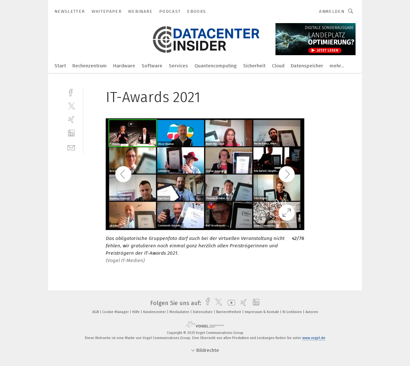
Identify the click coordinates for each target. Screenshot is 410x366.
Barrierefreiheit (229, 312)
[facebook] (71, 92)
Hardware (124, 66)
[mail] (71, 147)
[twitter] (71, 106)
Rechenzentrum (89, 66)
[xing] (71, 119)
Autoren (311, 312)
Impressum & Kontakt (262, 312)
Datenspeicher (307, 66)
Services (178, 66)
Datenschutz (203, 312)
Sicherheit (254, 66)
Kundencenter (155, 312)
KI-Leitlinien (293, 312)
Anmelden (331, 11)
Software (152, 66)
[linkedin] (71, 133)
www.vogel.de (313, 338)
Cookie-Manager (116, 312)
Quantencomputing (215, 66)
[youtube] (230, 303)
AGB (96, 312)
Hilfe (136, 312)
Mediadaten (179, 312)
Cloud (278, 66)
